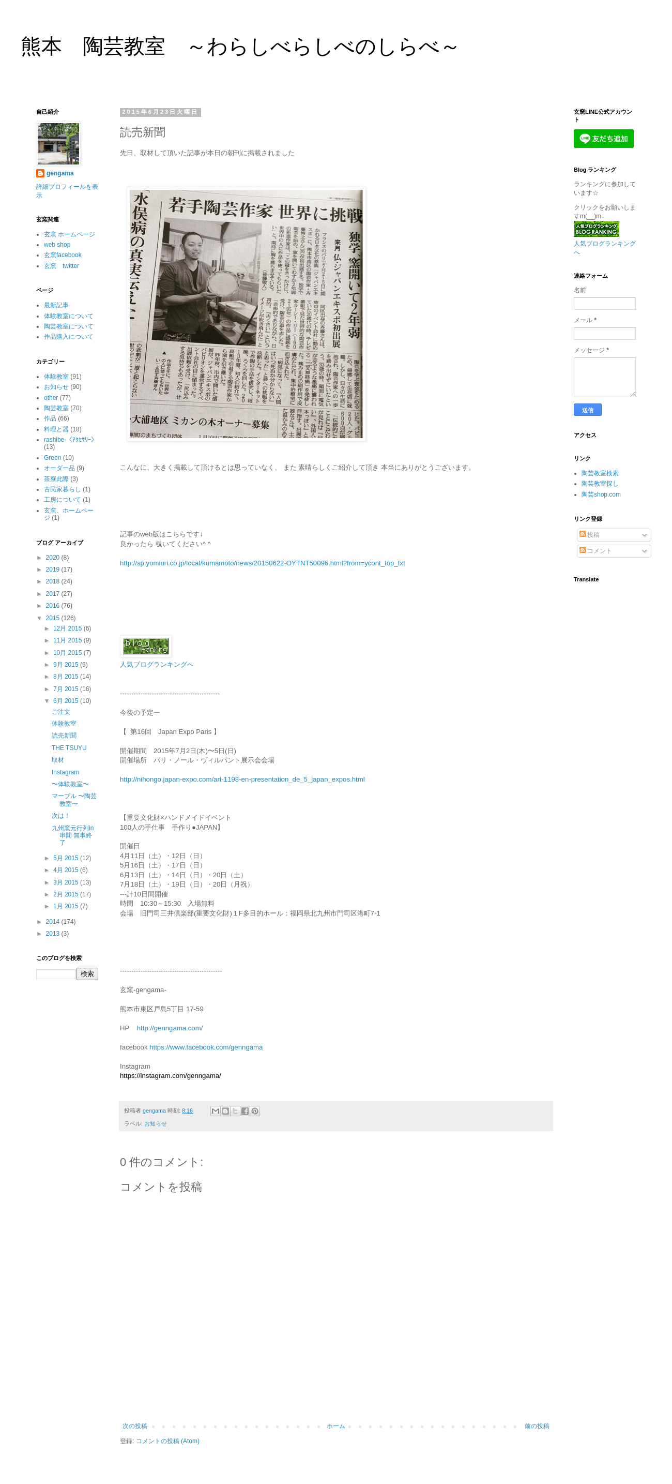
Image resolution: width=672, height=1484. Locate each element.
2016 (54, 605)
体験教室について (69, 316)
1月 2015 (66, 906)
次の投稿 (135, 1426)
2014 (54, 921)
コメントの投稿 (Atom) (168, 1441)
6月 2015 (66, 700)
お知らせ (155, 1123)
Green (52, 457)
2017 (54, 593)
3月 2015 (66, 882)
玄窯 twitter (61, 265)
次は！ (61, 815)
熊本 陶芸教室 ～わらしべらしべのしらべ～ (241, 46)
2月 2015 (66, 894)
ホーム (336, 1426)
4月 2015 (66, 870)
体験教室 (56, 376)
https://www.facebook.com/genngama (206, 1047)
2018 (54, 581)
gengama (60, 173)
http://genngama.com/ (170, 1028)
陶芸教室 (56, 408)
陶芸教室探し (600, 483)
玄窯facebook (63, 255)
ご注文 (61, 711)
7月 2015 (66, 689)
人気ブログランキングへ (157, 664)
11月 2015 (68, 640)
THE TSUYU (69, 748)
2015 (54, 618)
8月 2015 (66, 676)
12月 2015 (68, 628)
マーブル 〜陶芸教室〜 (74, 799)
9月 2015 (66, 664)
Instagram (65, 772)
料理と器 (56, 429)
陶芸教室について (69, 326)
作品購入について (69, 336)
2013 (54, 933)
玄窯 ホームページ (69, 234)
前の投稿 (537, 1426)
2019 (54, 569)
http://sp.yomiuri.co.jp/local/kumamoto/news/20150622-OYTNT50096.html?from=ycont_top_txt (262, 563)
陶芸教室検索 (600, 473)
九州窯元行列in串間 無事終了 (73, 836)
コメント (595, 550)
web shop (57, 244)
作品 (50, 418)
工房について (62, 499)
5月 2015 (66, 858)
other (51, 397)
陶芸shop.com (601, 494)
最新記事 (56, 305)
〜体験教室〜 (70, 784)
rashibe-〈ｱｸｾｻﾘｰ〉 (70, 439)
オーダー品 (59, 468)
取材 (58, 759)
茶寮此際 (56, 479)
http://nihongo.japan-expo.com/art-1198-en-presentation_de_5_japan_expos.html (242, 779)
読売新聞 (64, 735)
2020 (54, 557)
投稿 (589, 534)
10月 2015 (68, 652)
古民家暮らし (62, 489)
